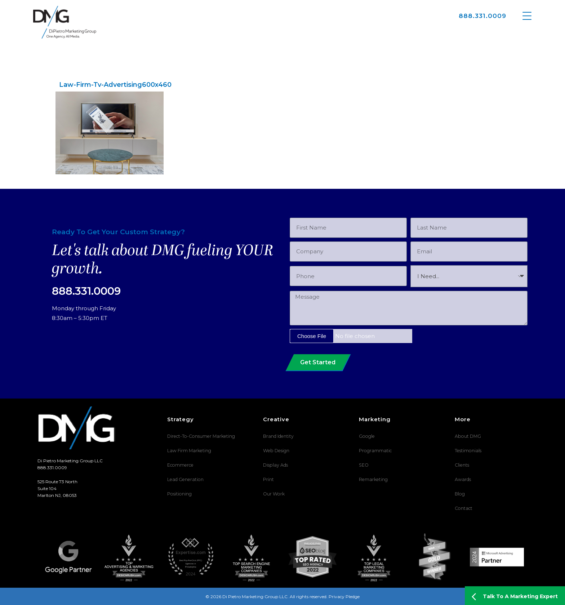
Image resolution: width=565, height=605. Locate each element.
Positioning (179, 494)
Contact (463, 508)
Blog (459, 494)
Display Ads (275, 465)
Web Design (275, 450)
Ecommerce (179, 465)
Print (268, 479)
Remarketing (373, 479)
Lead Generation (184, 479)
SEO (363, 465)
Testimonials (467, 450)
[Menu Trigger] (527, 15)
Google (366, 436)
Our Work (273, 494)
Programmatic (375, 450)
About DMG (467, 436)
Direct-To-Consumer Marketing (200, 436)
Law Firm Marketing (188, 450)
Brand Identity (278, 436)
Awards (463, 479)
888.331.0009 (482, 15)
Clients (462, 465)
